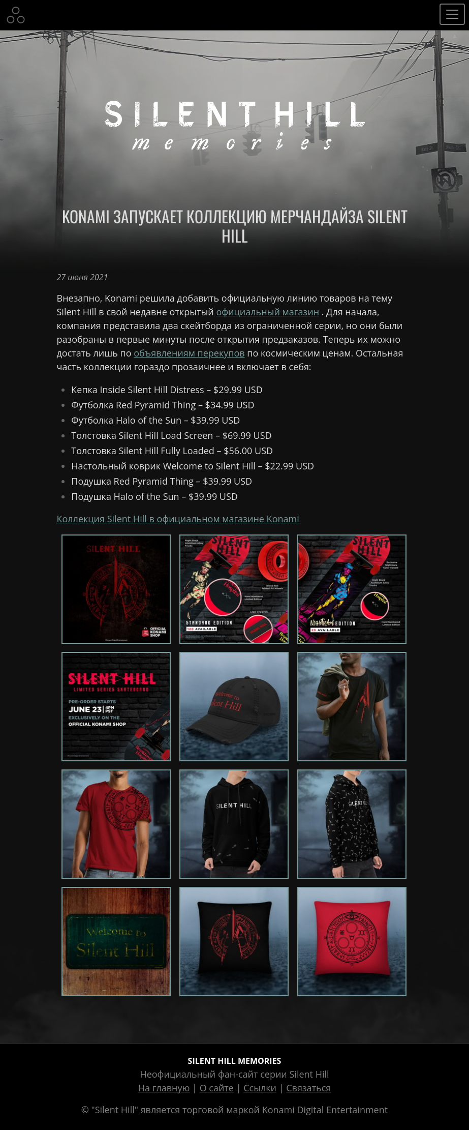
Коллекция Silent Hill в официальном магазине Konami (178, 519)
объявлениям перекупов (189, 353)
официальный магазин (267, 312)
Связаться (308, 1088)
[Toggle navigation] (452, 14)
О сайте (217, 1088)
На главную (164, 1088)
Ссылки (259, 1088)
